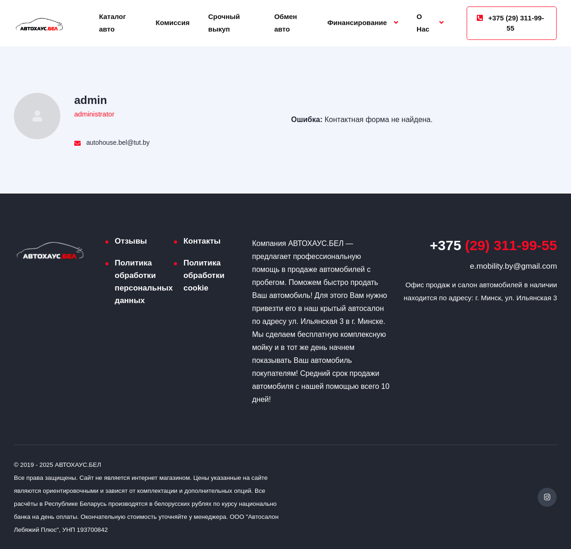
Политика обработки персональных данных (144, 281)
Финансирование (357, 22)
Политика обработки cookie (203, 275)
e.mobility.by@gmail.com (513, 266)
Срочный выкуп (224, 22)
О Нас (423, 22)
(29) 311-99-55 (493, 245)
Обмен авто (285, 22)
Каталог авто (112, 22)
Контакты (201, 241)
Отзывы (131, 241)
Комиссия (173, 22)
